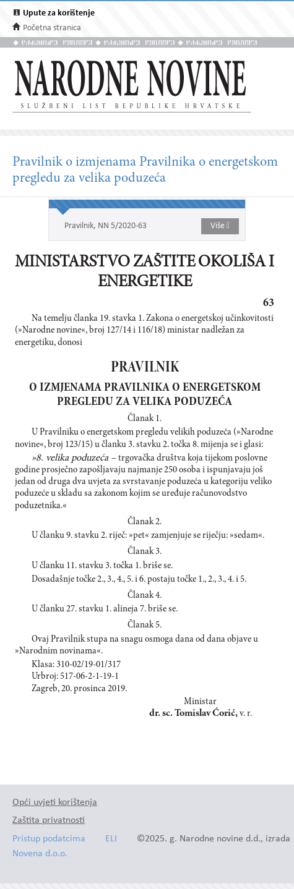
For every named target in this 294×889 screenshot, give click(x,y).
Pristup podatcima (48, 839)
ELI (111, 839)
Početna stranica (52, 28)
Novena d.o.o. (39, 854)
